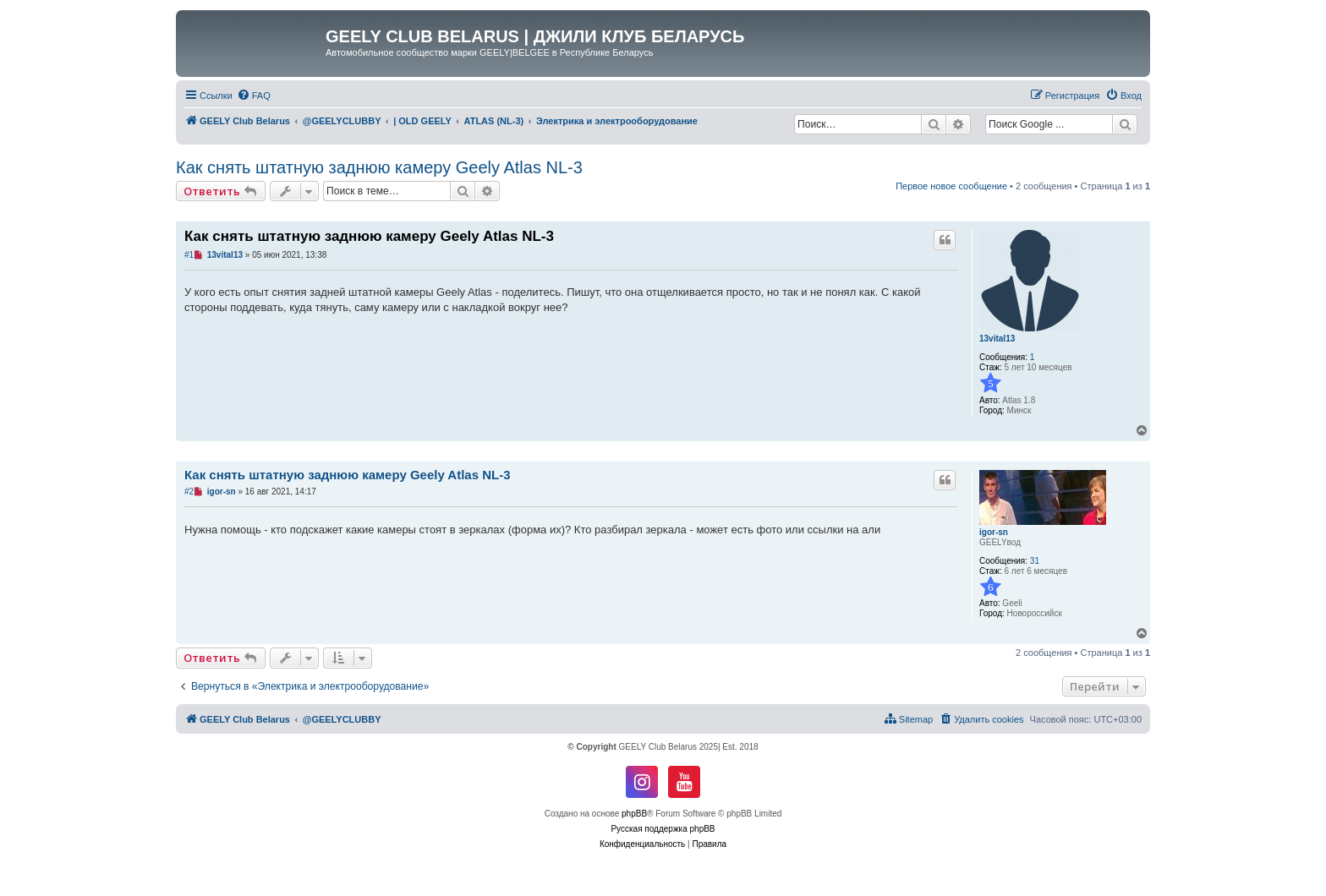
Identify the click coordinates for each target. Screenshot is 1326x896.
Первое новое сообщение (951, 186)
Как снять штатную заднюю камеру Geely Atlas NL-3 (379, 167)
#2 (189, 491)
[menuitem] (254, 95)
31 (1034, 560)
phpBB (634, 813)
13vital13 (997, 338)
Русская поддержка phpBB (663, 828)
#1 (189, 255)
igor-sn (993, 532)
